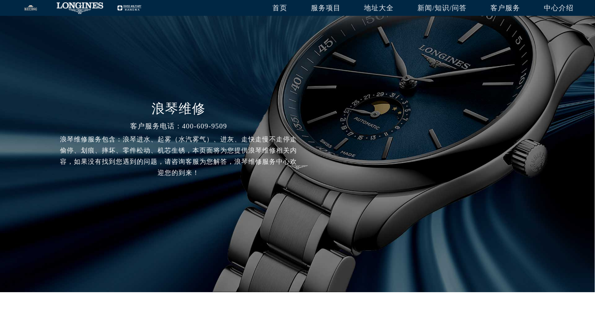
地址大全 (379, 8)
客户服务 (505, 8)
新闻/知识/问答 (442, 8)
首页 (279, 8)
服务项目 (326, 8)
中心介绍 (559, 8)
